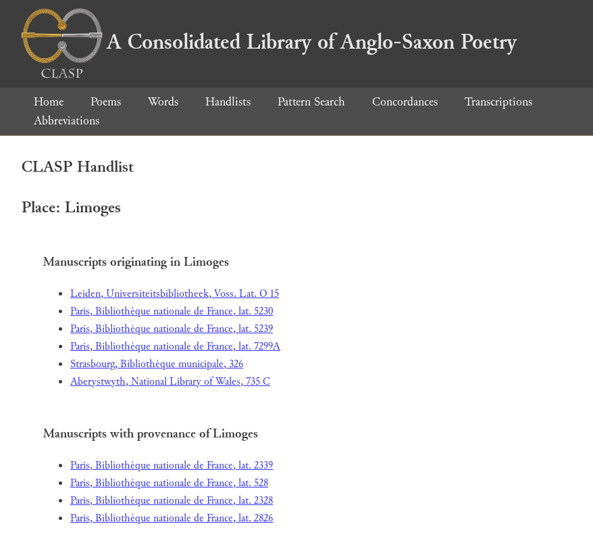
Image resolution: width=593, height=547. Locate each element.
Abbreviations (66, 120)
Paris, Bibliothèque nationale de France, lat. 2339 (171, 465)
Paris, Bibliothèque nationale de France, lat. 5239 (171, 329)
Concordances (405, 101)
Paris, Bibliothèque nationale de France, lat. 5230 (171, 311)
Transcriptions (498, 101)
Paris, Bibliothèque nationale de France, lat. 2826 (171, 518)
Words (163, 101)
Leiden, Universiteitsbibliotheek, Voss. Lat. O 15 (174, 294)
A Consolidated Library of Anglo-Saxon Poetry (269, 41)
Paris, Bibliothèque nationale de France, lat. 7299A (175, 346)
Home (48, 101)
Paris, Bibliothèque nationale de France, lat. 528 (169, 483)
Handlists (228, 101)
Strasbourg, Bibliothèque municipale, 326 (156, 364)
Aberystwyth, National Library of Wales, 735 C (170, 381)
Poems (106, 101)
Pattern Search (311, 101)
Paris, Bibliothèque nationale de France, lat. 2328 (171, 500)
